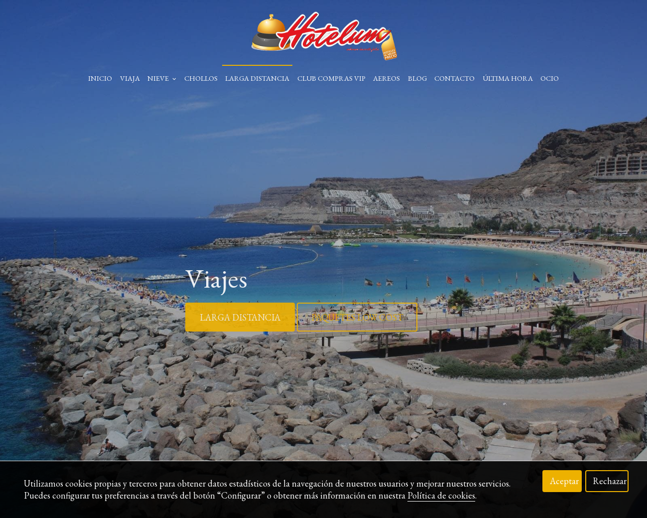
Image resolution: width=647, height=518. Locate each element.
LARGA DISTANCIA (240, 317)
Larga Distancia (257, 78)
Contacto (454, 78)
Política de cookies (441, 495)
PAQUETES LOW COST (357, 317)
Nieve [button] (161, 78)
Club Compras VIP (331, 78)
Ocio (549, 78)
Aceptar (564, 481)
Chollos (201, 78)
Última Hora (508, 78)
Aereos (386, 78)
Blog (417, 78)
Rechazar (610, 481)
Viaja (130, 78)
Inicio (100, 78)
